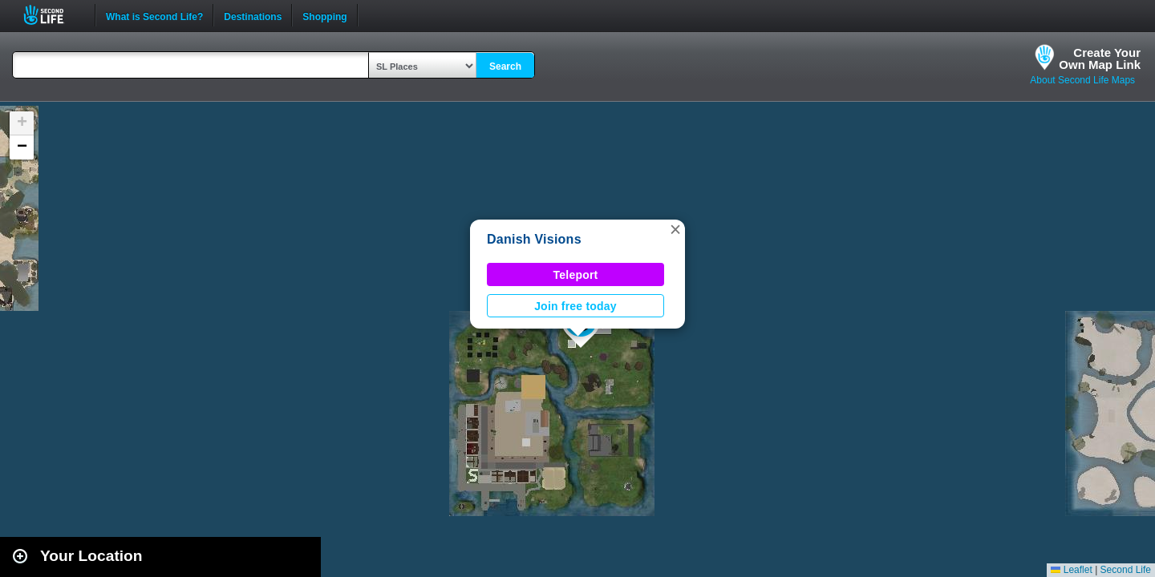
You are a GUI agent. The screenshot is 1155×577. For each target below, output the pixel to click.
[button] (675, 229)
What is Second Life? (154, 15)
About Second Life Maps (1082, 80)
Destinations (253, 15)
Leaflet (1071, 569)
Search (505, 66)
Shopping (324, 15)
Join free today (575, 306)
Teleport (575, 274)
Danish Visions (534, 239)
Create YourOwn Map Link (1100, 58)
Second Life (52, 15)
